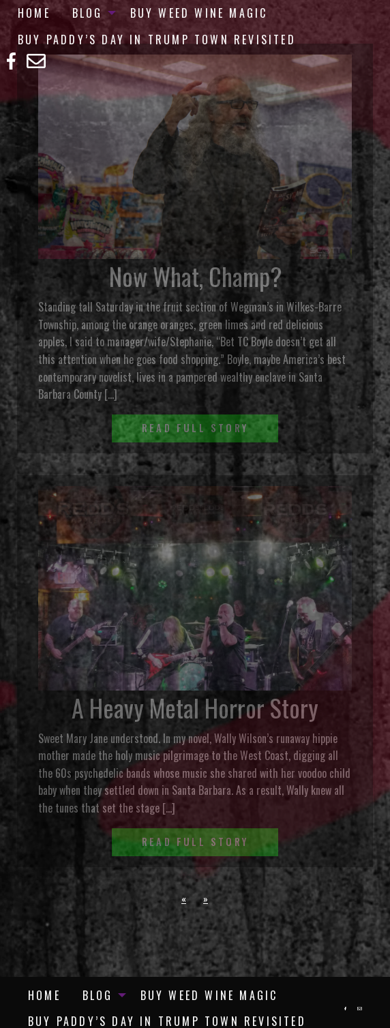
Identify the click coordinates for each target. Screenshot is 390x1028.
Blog (87, 13)
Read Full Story (195, 428)
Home (34, 13)
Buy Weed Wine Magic (199, 13)
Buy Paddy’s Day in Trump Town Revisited (157, 39)
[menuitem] (34, 13)
